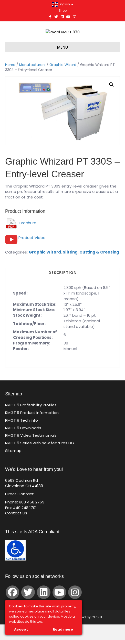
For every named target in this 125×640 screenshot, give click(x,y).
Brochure (20, 238)
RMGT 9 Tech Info (21, 435)
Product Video (32, 253)
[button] (111, 100)
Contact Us (16, 528)
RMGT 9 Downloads (23, 443)
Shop (62, 10)
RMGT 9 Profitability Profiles (31, 420)
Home (10, 80)
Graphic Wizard (62, 80)
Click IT (96, 633)
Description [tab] (62, 287)
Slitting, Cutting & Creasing (91, 267)
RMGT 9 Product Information (32, 428)
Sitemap (13, 466)
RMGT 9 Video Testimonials (31, 451)
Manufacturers (32, 80)
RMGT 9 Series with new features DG (39, 458)
